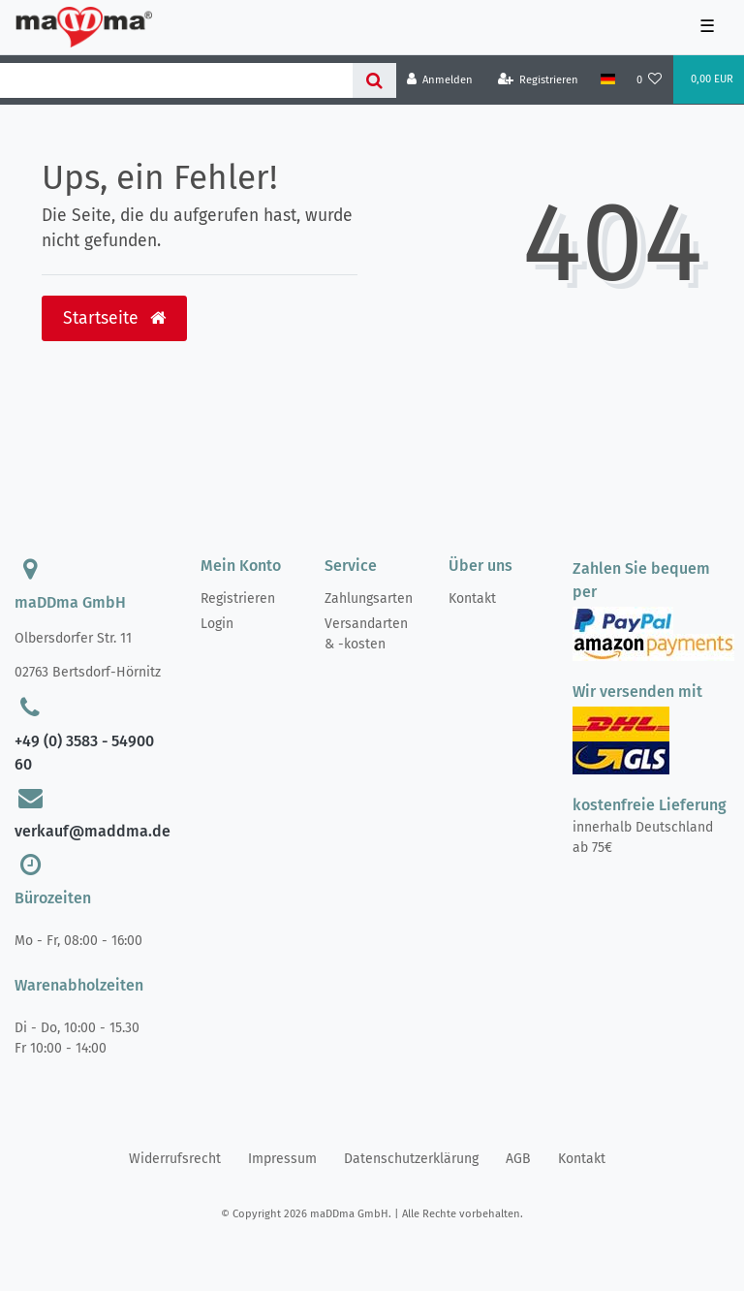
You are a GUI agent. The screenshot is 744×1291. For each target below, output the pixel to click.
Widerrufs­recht (175, 1158)
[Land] (607, 79)
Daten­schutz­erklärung (411, 1158)
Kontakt (472, 598)
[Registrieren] (538, 80)
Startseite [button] (114, 318)
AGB (518, 1158)
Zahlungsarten (369, 598)
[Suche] (374, 80)
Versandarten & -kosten (366, 633)
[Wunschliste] (649, 80)
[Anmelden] (440, 80)
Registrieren (238, 598)
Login (217, 623)
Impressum (282, 1158)
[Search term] (176, 80)
